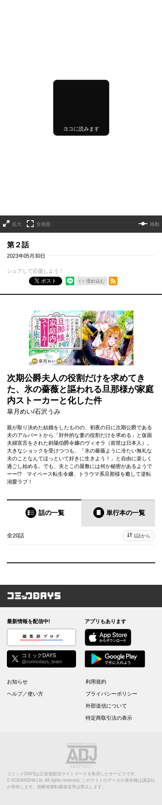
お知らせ (17, 682)
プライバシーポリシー (111, 694)
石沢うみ (47, 411)
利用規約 (96, 682)
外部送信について (106, 706)
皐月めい (20, 411)
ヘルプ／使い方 (25, 694)
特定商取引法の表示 (109, 718)
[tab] (44, 513)
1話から (141, 535)
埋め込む (95, 281)
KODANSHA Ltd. (27, 780)
